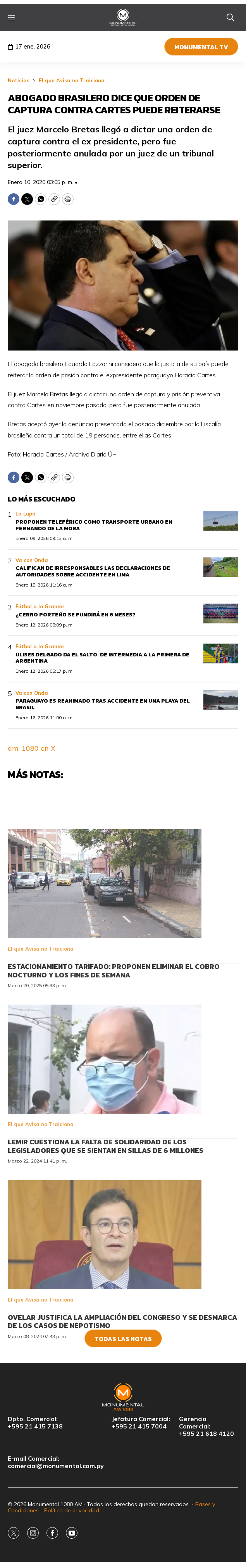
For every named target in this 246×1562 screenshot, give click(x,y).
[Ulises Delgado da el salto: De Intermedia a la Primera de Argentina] (220, 653)
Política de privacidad (71, 1510)
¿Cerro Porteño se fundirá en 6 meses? (75, 615)
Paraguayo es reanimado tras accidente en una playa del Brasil (102, 704)
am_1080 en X (31, 748)
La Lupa (25, 513)
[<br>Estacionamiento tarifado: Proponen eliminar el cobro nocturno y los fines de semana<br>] (123, 925)
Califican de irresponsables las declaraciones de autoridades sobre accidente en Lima (92, 571)
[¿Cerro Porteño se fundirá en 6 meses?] (220, 613)
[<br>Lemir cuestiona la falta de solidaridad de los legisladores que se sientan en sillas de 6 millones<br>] (123, 1100)
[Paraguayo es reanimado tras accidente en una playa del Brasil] (220, 700)
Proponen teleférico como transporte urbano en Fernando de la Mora (93, 525)
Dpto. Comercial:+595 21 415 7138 (35, 1422)
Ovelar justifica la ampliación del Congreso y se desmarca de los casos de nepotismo (122, 1363)
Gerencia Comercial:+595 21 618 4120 (206, 1426)
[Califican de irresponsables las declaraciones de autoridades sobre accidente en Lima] (220, 567)
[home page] (123, 17)
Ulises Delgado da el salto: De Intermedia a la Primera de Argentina (102, 658)
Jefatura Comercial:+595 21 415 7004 (141, 1422)
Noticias (18, 80)
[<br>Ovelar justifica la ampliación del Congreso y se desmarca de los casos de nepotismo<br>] (123, 1276)
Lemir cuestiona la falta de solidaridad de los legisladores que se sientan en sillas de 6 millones (105, 1187)
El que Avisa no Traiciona (72, 80)
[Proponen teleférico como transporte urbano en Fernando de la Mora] (220, 521)
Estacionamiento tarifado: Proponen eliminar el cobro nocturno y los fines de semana (114, 1012)
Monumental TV (201, 47)
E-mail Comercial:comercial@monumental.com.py (56, 1462)
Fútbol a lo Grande (39, 606)
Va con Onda (31, 560)
